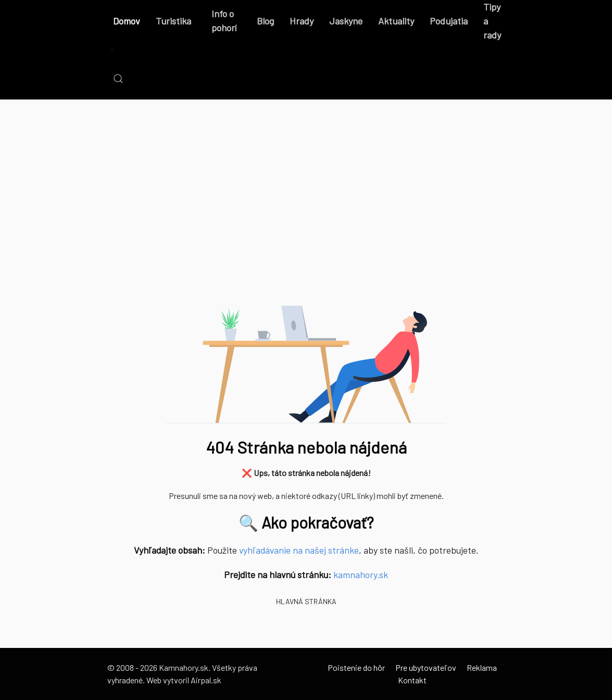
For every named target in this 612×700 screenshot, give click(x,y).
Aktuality (396, 21)
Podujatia (449, 21)
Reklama (482, 667)
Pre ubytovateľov (425, 667)
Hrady (302, 21)
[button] (118, 78)
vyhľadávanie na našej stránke (299, 550)
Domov (126, 21)
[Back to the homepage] (112, 50)
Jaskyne (346, 21)
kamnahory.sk (360, 574)
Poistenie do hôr (356, 667)
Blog (265, 21)
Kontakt (412, 680)
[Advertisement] (306, 214)
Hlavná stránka (306, 601)
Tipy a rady (492, 21)
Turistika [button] (173, 21)
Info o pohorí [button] (223, 20)
